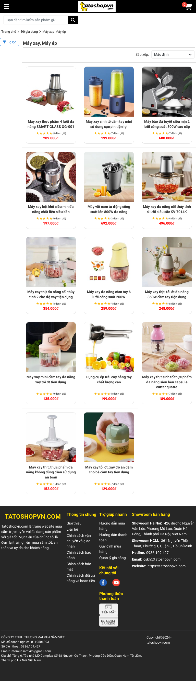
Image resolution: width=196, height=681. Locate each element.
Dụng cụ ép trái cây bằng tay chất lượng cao (109, 379)
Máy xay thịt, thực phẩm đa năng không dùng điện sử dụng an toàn (51, 472)
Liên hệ (72, 529)
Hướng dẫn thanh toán (113, 537)
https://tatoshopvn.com (167, 566)
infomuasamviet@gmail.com (31, 651)
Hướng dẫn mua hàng (112, 526)
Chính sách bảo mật (79, 566)
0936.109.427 (157, 553)
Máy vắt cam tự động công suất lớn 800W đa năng (109, 209)
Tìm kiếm (73, 20)
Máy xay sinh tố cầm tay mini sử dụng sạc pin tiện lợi (109, 124)
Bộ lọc (11, 42)
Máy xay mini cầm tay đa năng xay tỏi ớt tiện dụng (51, 379)
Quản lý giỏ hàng (112, 558)
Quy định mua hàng (110, 549)
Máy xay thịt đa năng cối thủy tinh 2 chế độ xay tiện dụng (51, 294)
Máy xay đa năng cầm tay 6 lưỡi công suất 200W (109, 294)
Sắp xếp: (142, 54)
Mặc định (161, 54)
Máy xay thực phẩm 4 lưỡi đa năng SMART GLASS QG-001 (51, 124)
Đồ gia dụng (29, 32)
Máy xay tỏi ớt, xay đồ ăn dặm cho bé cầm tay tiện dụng (109, 469)
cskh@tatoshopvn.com (161, 559)
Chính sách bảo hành (79, 555)
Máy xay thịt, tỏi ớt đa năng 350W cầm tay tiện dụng (167, 294)
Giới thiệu (74, 523)
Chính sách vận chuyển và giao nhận (79, 540)
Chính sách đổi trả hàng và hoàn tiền (81, 578)
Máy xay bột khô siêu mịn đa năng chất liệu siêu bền (51, 209)
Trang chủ (8, 32)
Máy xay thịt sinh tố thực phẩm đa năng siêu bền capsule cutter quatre (167, 382)
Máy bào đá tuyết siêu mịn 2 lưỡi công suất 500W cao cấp (167, 124)
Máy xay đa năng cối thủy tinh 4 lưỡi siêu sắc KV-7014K (167, 209)
